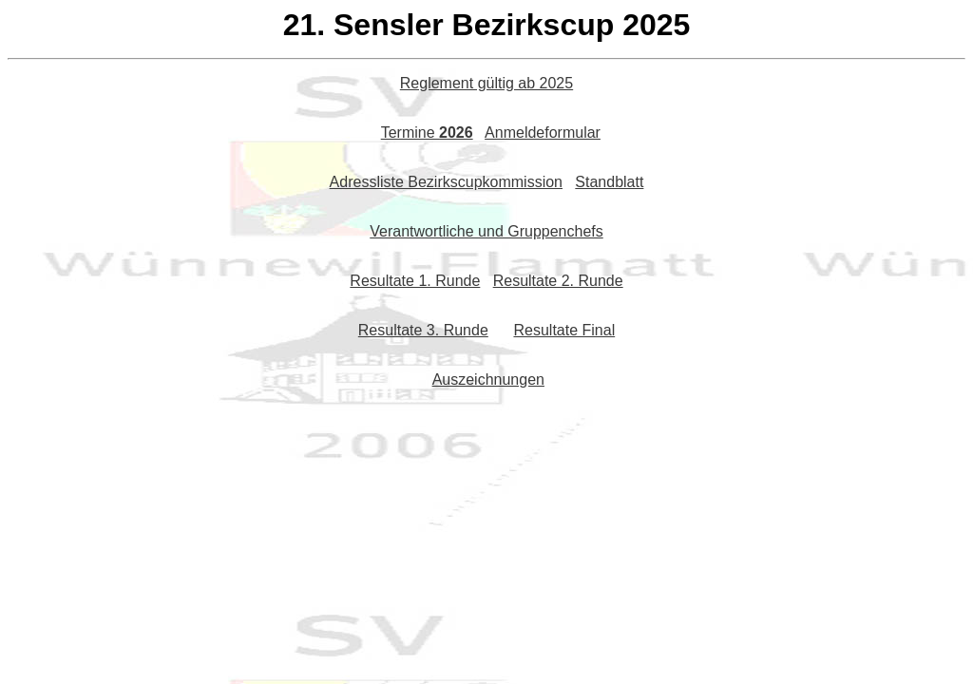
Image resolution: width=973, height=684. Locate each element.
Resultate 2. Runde (558, 281)
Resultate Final (564, 330)
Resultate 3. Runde (423, 330)
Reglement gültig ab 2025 (486, 83)
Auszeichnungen (488, 379)
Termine (427, 132)
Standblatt (609, 182)
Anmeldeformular (543, 132)
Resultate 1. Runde (415, 281)
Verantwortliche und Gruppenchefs (486, 231)
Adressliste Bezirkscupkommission (446, 182)
